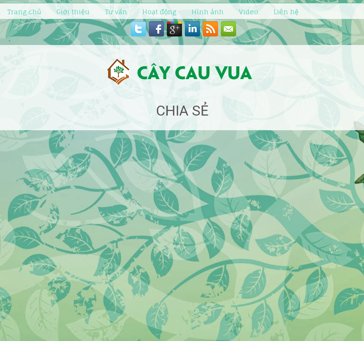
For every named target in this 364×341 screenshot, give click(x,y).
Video (248, 12)
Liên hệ (286, 12)
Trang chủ (24, 12)
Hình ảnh (207, 12)
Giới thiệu (73, 12)
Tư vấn (116, 12)
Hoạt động (159, 12)
